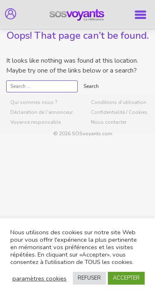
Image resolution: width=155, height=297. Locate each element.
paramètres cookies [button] (39, 278)
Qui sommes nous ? (33, 102)
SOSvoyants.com (92, 133)
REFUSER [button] (89, 278)
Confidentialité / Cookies (119, 112)
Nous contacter (108, 122)
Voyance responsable (35, 122)
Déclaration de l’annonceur (41, 112)
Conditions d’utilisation (118, 102)
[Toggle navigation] (140, 15)
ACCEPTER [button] (126, 278)
